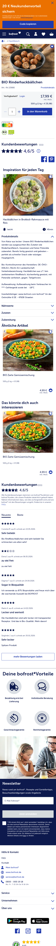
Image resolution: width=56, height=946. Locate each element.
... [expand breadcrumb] (6, 41)
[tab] (35, 34)
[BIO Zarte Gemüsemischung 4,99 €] (28, 363)
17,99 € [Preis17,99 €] (46, 96)
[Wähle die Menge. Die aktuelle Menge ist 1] (12, 111)
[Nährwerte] (7, 124)
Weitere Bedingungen (27, 17)
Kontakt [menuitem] (5, 863)
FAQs (3, 505)
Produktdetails (48, 87)
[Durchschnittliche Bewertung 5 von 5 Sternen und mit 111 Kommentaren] (38, 151)
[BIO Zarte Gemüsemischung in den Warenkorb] (50, 390)
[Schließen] (52, 3)
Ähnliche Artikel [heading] (15, 325)
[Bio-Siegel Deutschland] (4, 132)
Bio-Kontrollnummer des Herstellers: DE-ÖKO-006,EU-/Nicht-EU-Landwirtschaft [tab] (24, 266)
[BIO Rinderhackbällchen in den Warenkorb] (37, 111)
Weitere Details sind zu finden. (20, 836)
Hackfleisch (14, 41)
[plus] (19, 111)
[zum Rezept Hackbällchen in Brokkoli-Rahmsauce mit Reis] (28, 195)
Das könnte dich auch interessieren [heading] (20, 405)
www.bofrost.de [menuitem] (11, 872)
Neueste (6, 514)
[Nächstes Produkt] (51, 331)
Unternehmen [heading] (27, 900)
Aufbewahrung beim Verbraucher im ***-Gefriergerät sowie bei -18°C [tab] (26, 286)
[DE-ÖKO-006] (11, 132)
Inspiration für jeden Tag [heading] (23, 170)
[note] (28, 229)
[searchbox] (28, 34)
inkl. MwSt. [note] (44, 393)
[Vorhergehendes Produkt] (4, 331)
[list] (28, 709)
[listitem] (28, 203)
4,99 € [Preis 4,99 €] (43, 390)
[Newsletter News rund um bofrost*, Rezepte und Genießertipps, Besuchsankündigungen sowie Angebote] (28, 812)
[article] (28, 197)
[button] (5, 34)
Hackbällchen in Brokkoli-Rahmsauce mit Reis (26, 221)
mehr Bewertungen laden (28, 656)
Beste (20, 514)
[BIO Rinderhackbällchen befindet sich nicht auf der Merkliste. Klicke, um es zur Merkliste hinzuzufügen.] (52, 46)
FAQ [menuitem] (3, 858)
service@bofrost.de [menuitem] (12, 877)
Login (22, 96)
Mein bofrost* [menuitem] (10, 867)
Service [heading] (27, 892)
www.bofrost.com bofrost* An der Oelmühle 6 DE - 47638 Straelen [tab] (26, 296)
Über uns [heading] (27, 908)
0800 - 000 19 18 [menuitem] (12, 881)
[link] (15, 34)
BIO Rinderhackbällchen (21, 82)
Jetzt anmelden (28, 814)
